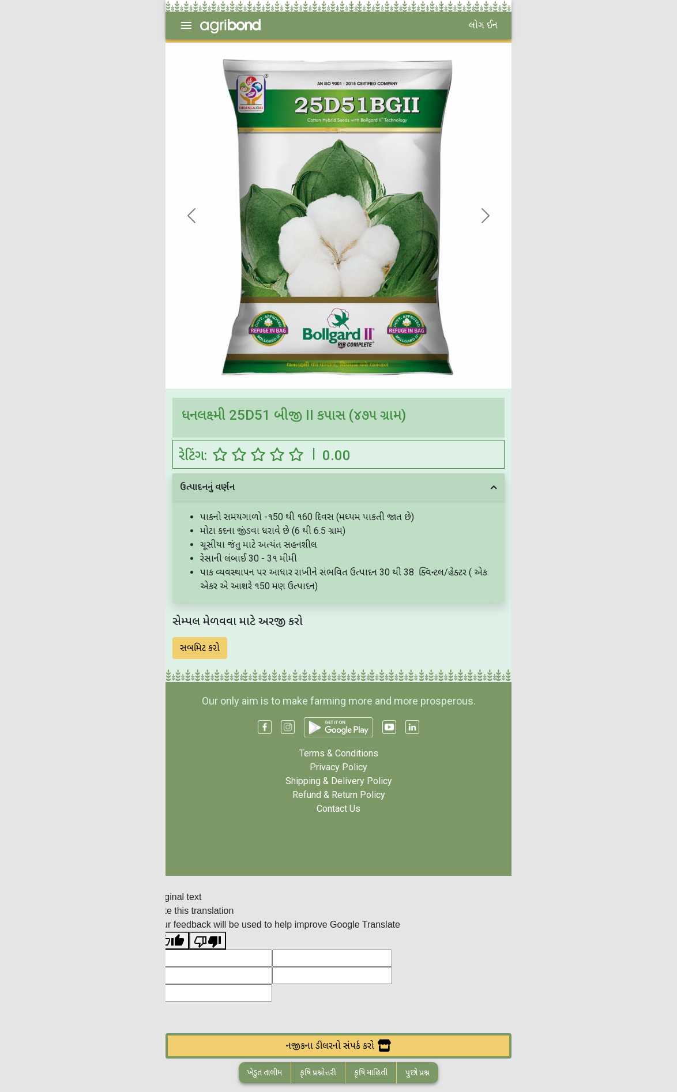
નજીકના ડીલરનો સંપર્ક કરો (338, 1045)
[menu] (186, 25)
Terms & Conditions (338, 753)
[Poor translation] (207, 941)
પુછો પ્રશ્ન (417, 1072)
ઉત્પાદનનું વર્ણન (207, 486)
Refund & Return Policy (338, 794)
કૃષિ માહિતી (371, 1072)
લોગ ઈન (483, 25)
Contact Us (338, 808)
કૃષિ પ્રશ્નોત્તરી (318, 1072)
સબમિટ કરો (200, 647)
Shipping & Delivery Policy (338, 780)
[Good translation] (170, 941)
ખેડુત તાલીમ (264, 1072)
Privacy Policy (338, 767)
